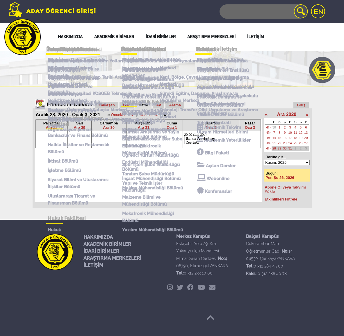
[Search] (263, 11)
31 (290, 148)
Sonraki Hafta (151, 114)
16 (284, 138)
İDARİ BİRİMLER (101, 251)
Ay (158, 105)
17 (290, 138)
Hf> (267, 127)
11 (295, 132)
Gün (127, 105)
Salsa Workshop (200, 138)
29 (279, 148)
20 (306, 138)
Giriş (301, 105)
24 (290, 143)
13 (306, 132)
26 (300, 143)
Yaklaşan (107, 105)
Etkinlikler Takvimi (69, 105)
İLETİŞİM (93, 265)
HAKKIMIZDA (98, 237)
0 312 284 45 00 (268, 266)
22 (279, 143)
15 (279, 138)
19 (300, 138)
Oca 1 (172, 127)
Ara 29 (79, 127)
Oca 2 (211, 127)
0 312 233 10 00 (198, 273)
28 (274, 148)
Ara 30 (109, 127)
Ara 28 (51, 127)
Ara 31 (143, 127)
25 (295, 143)
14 (274, 138)
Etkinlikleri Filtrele (281, 199)
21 (274, 143)
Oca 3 (250, 127)
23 (284, 143)
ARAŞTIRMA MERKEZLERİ (112, 258)
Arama (175, 105)
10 (290, 132)
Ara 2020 (287, 114)
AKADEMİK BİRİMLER (107, 244)
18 (295, 138)
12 (300, 132)
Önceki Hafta (122, 114)
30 (274, 127)
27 (306, 143)
